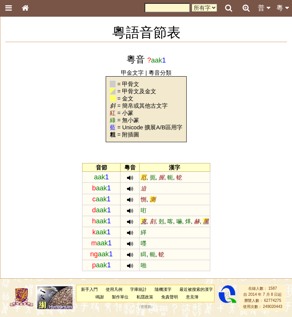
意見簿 (192, 297)
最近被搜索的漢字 (196, 289)
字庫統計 (138, 289)
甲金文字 (132, 72)
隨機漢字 (163, 289)
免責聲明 (169, 297)
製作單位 (120, 297)
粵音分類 (160, 72)
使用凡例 (114, 289)
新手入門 (89, 289)
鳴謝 (99, 297)
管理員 (146, 307)
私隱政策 (144, 297)
